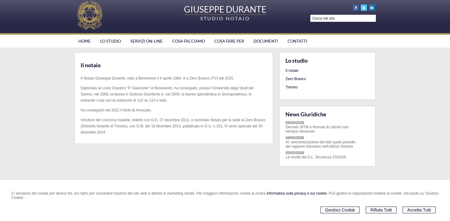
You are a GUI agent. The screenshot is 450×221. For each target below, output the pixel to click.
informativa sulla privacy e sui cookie (297, 193)
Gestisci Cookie (340, 209)
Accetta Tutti (419, 209)
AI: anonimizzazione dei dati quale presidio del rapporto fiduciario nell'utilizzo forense (320, 144)
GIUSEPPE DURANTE (225, 9)
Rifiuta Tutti (381, 209)
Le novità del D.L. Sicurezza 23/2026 (315, 157)
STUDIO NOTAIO (225, 18)
